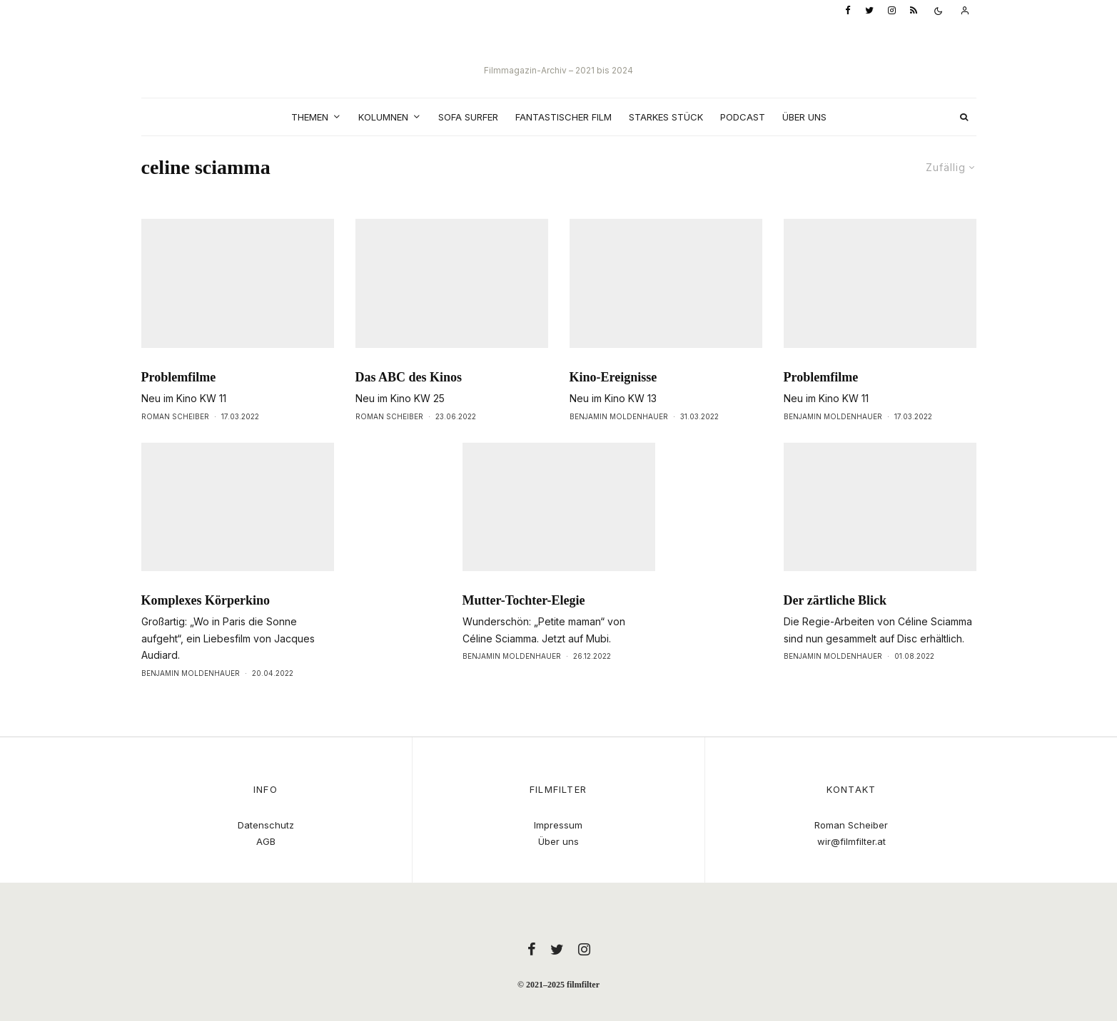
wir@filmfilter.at (851, 841)
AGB (266, 841)
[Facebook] (848, 11)
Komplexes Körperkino (206, 627)
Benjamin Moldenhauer (619, 442)
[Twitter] (869, 11)
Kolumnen (383, 117)
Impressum (558, 825)
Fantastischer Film (563, 117)
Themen (309, 117)
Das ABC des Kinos (409, 403)
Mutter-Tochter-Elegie (524, 627)
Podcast (742, 117)
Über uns (804, 117)
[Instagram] (892, 11)
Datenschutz (266, 825)
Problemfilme (178, 403)
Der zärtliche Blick (835, 627)
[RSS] (913, 11)
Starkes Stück (666, 117)
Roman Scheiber (175, 442)
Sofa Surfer (468, 117)
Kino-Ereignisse (613, 403)
